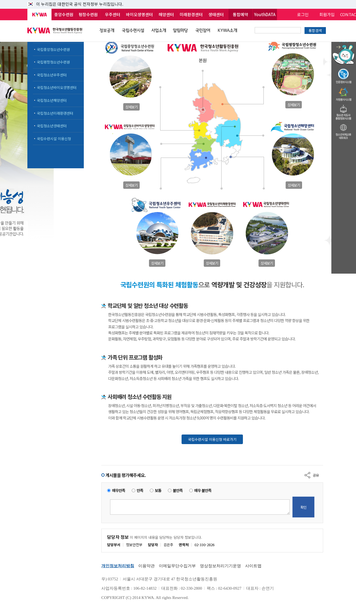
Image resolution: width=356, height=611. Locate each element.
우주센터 (112, 14)
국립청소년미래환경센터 (55, 113)
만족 (140, 490)
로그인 (303, 14)
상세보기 (131, 106)
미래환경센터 (191, 14)
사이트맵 (253, 566)
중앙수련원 (63, 14)
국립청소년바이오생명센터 (56, 87)
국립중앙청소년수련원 (53, 49)
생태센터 (216, 14)
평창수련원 (88, 14)
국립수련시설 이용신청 (54, 138)
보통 (158, 490)
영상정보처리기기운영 (220, 566)
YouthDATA (264, 14)
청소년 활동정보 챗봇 (343, 42)
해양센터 (166, 14)
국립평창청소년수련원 (53, 62)
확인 (303, 507)
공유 (316, 475)
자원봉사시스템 (343, 92)
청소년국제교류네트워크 (343, 130)
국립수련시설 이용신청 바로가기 (212, 439)
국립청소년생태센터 (52, 125)
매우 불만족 (202, 490)
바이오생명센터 (139, 14)
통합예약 (240, 14)
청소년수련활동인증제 (343, 74)
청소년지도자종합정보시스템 (343, 110)
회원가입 (327, 14)
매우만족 (118, 490)
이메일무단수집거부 (177, 566)
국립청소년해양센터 (52, 100)
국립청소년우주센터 (52, 74)
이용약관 (146, 566)
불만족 (178, 490)
